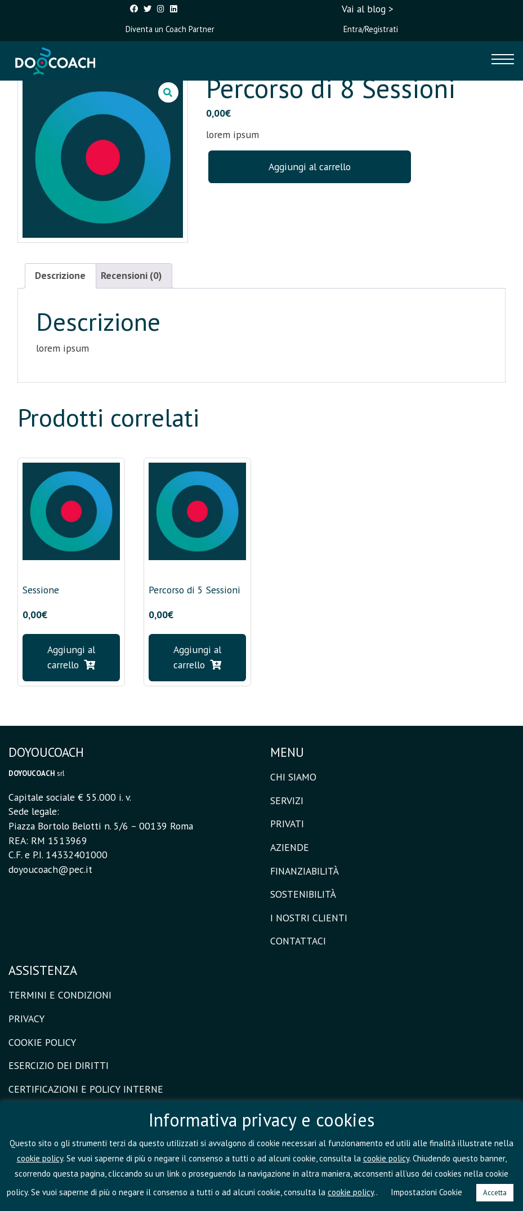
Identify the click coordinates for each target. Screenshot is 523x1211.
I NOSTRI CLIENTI (308, 917)
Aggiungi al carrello (310, 166)
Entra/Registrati (370, 29)
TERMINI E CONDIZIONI (59, 994)
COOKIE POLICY (42, 1042)
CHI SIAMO (293, 776)
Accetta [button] (495, 1192)
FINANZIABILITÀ (304, 870)
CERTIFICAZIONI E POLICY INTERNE (85, 1089)
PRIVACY (26, 1018)
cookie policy (40, 1158)
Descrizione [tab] (60, 275)
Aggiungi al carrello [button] (71, 657)
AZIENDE (289, 847)
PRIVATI (287, 823)
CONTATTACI (298, 940)
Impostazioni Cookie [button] (426, 1192)
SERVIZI (286, 800)
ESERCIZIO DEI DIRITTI (58, 1065)
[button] (168, 92)
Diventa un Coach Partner (170, 29)
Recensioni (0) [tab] (131, 275)
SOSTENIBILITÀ (303, 894)
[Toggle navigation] (502, 61)
